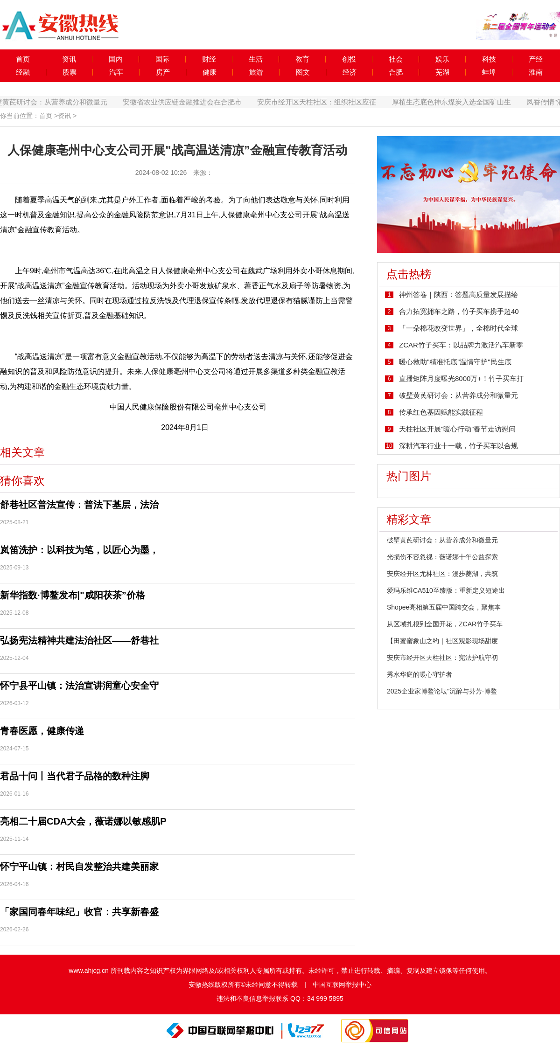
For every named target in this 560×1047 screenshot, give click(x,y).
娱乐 (442, 59)
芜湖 (442, 72)
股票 (70, 72)
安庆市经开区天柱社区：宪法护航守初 (442, 657)
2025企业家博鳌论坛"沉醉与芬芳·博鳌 (442, 691)
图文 (303, 72)
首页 (23, 59)
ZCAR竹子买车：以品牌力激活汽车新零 (461, 345)
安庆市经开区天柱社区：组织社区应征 (330, 102)
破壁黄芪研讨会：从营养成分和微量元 (61, 102)
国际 (162, 59)
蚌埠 (489, 72)
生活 (256, 59)
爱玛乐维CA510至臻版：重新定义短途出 (446, 590)
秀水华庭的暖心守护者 (419, 674)
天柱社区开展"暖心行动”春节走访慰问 (457, 429)
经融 (23, 72)
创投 (349, 59)
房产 (163, 72)
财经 (209, 59)
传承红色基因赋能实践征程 (441, 412)
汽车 (116, 72)
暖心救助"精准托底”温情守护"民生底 (455, 362)
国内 (116, 59)
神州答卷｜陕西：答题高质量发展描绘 (458, 294)
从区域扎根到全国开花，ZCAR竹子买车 (445, 624)
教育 (302, 59)
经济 (350, 72)
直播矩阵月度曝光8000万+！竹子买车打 (461, 378)
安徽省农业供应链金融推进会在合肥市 (195, 102)
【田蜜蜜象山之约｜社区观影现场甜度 (442, 641)
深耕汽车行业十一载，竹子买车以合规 (458, 446)
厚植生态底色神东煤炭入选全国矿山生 (465, 102)
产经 (536, 59)
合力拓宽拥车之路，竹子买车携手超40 (459, 311)
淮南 (536, 72)
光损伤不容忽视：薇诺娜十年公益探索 (442, 557)
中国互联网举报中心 (342, 984)
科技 (489, 59)
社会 (396, 59)
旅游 (256, 72)
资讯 (69, 59)
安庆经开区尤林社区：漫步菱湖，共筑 (442, 573)
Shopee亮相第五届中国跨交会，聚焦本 (444, 607)
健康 (210, 72)
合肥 (396, 72)
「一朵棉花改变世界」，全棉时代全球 (458, 328)
